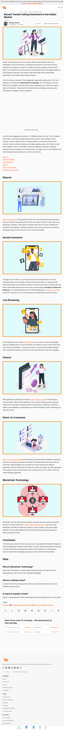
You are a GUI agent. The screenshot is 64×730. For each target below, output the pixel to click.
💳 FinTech (36, 605)
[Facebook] (6, 668)
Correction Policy (7, 711)
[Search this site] (59, 7)
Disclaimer (5, 705)
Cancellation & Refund (9, 708)
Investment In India (25, 605)
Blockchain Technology (11, 170)
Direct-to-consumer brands (12, 459)
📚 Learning (14, 605)
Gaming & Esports (47, 605)
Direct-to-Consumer (10, 167)
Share (46, 727)
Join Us (38, 23)
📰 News (6, 20)
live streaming (29, 342)
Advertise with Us (7, 687)
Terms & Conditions (8, 700)
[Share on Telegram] (32, 610)
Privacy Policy (6, 697)
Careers (5, 684)
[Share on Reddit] (39, 610)
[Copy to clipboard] (52, 610)
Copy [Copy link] (40, 727)
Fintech (5, 165)
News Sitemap (7, 723)
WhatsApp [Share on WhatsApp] (19, 727)
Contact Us (6, 682)
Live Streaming (8, 162)
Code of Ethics (7, 717)
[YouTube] (15, 668)
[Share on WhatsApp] (6, 610)
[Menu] (62, 7)
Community (6, 690)
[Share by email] (45, 610)
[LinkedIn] (9, 668)
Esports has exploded (10, 219)
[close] (62, 2)
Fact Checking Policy (8, 720)
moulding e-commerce (52, 290)
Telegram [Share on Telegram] (34, 727)
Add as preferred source (51, 23)
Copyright (5, 702)
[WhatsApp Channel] (20, 668)
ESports (5, 157)
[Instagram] (12, 668)
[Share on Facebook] (19, 610)
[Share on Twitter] (12, 610)
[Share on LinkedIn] (25, 610)
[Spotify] (17, 668)
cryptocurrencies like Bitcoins (34, 525)
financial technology (37, 399)
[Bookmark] (58, 610)
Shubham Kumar (14, 23)
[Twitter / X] (3, 668)
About (4, 679)
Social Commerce (9, 159)
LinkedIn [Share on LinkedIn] (26, 727)
